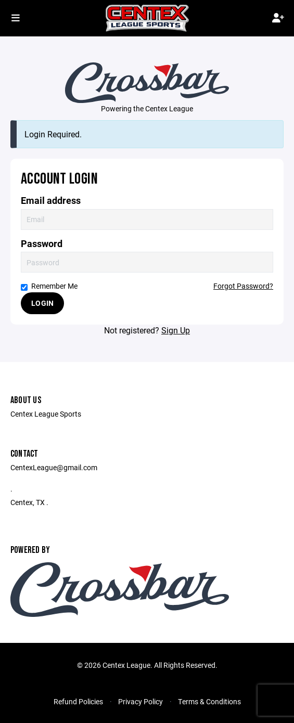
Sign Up (175, 330)
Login (42, 303)
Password (41, 244)
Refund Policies (78, 701)
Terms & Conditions (209, 701)
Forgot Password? (243, 286)
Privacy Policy (140, 701)
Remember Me (49, 286)
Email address (51, 200)
